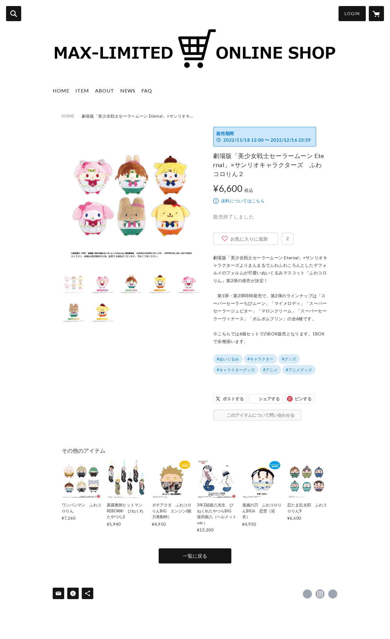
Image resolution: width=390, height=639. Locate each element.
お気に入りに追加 (249, 238)
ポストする (233, 398)
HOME (61, 90)
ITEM (82, 90)
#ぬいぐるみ (228, 359)
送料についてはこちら (243, 200)
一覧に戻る (195, 556)
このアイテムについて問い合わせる (261, 415)
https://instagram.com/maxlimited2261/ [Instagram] (320, 594)
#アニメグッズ (299, 369)
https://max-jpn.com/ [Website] (332, 594)
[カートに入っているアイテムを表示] (376, 13)
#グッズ (289, 359)
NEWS (127, 90)
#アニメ (270, 369)
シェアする (269, 398)
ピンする (303, 398)
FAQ (146, 90)
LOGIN (352, 13)
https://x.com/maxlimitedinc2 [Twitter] (307, 594)
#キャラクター (260, 359)
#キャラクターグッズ (236, 369)
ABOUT (104, 90)
